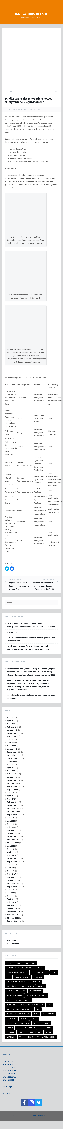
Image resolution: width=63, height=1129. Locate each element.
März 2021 (11, 770)
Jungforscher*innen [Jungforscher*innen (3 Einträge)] (14, 995)
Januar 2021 (12, 777)
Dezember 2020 (13, 780)
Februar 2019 (12, 830)
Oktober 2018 (13, 843)
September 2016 (14, 886)
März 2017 (11, 874)
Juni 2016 (11, 893)
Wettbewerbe (13, 943)
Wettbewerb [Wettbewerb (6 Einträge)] (11, 1037)
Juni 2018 (11, 846)
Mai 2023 (10, 717)
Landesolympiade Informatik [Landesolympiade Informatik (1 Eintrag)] (36, 995)
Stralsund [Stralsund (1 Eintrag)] (22, 1032)
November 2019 (13, 808)
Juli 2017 (10, 864)
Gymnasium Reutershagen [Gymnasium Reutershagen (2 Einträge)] (16, 982)
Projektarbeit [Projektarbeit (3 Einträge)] (12, 1019)
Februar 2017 (12, 877)
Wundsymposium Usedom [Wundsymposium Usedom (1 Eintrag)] (46, 1037)
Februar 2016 (12, 905)
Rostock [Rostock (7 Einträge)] (34, 1019)
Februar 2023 (12, 727)
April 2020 (11, 796)
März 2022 (11, 746)
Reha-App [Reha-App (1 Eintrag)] (24, 1019)
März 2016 (11, 902)
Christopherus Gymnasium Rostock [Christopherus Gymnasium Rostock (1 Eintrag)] (19, 968)
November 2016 (13, 883)
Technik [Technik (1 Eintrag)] (48, 1032)
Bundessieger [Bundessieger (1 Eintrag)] (30, 963)
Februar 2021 (12, 774)
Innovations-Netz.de (31, 14)
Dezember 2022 (13, 733)
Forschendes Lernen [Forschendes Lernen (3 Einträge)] (21, 977)
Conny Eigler (23, 109)
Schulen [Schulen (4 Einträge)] (46, 1023)
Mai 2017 (10, 871)
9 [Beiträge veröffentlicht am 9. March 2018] (10, 1070)
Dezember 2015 (13, 911)
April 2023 (11, 720)
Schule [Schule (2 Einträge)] (36, 1023)
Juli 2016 (10, 889)
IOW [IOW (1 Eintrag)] (24, 991)
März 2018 (11, 855)
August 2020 (12, 789)
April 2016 (11, 899)
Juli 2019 (10, 817)
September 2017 (14, 861)
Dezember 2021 (13, 752)
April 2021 (11, 767)
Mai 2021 (10, 764)
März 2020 (11, 799)
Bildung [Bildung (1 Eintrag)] (18, 963)
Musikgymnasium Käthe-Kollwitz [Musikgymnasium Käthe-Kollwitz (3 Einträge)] (18, 1014)
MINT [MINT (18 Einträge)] (38, 1009)
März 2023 (11, 724)
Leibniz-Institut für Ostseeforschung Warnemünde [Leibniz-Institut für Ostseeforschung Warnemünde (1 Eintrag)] (25, 1005)
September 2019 (14, 814)
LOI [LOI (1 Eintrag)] (8, 1009)
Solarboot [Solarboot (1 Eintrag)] (10, 1032)
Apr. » (11, 1086)
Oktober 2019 (13, 811)
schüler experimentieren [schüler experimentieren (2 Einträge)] (26, 1028)
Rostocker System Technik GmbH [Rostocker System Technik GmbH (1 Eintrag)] (18, 1023)
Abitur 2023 (12, 632)
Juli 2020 (10, 792)
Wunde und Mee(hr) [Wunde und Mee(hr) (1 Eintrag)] (26, 1037)
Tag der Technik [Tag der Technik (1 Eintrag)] (35, 1032)
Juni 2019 (11, 821)
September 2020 (14, 786)
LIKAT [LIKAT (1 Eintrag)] (49, 1005)
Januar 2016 (12, 908)
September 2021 (14, 758)
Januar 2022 (12, 749)
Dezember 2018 (13, 836)
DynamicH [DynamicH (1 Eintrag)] (39, 968)
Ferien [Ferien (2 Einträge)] (54, 972)
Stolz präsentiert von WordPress (19, 1116)
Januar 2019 (12, 833)
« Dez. (5, 1086)
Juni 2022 (11, 742)
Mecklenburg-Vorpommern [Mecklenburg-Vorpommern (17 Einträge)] (22, 1009)
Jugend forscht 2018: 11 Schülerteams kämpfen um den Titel (20, 584)
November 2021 (13, 755)
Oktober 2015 (13, 918)
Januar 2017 (12, 880)
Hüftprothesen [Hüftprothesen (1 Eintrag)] (34, 982)
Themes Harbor (51, 1116)
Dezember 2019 (13, 805)
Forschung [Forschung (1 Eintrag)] (38, 977)
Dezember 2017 (13, 858)
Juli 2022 (10, 739)
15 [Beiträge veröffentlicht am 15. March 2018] (9, 1073)
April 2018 (11, 852)
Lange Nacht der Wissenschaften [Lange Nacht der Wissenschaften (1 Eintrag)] (18, 1000)
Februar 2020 (12, 802)
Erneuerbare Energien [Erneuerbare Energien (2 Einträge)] (40, 972)
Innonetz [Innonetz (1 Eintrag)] (41, 986)
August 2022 (12, 736)
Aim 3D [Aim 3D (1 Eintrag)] (9, 963)
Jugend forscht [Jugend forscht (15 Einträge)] (35, 991)
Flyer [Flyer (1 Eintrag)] (8, 977)
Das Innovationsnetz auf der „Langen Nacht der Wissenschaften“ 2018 (43, 584)
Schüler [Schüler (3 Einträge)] (10, 1028)
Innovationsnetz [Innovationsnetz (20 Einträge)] (13, 991)
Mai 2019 (10, 824)
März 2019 (11, 827)
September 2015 (14, 921)
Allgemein (10, 91)
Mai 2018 (10, 849)
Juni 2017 (11, 868)
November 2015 (13, 915)
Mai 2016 (10, 896)
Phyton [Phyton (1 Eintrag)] (36, 1014)
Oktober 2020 (13, 783)
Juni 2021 (11, 761)
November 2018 (13, 839)
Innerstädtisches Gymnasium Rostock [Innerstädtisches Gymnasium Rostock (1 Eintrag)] (20, 986)
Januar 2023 (12, 730)
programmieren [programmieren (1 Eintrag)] (48, 1014)
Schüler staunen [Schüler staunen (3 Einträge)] (45, 1028)
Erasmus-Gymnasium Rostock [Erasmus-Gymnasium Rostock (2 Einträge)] (17, 972)
